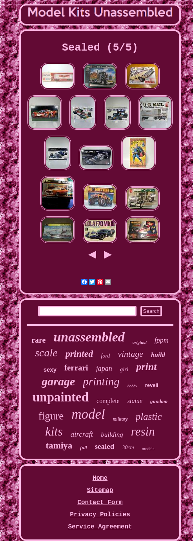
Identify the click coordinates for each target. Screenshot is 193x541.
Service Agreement (100, 526)
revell (151, 385)
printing (101, 381)
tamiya (59, 445)
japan (104, 368)
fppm (162, 340)
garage (58, 381)
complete (108, 401)
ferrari (76, 367)
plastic (149, 416)
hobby (132, 386)
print (146, 366)
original (140, 342)
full (83, 447)
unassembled (88, 337)
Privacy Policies (100, 514)
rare (38, 340)
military (120, 419)
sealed (105, 446)
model (88, 414)
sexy (50, 369)
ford (105, 356)
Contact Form (99, 502)
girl (124, 369)
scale (46, 353)
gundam (159, 401)
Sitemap (100, 490)
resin (143, 431)
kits (53, 431)
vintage (130, 354)
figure (51, 416)
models (148, 448)
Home (100, 478)
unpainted (61, 397)
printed (79, 354)
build (158, 355)
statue (134, 401)
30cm (128, 447)
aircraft (82, 434)
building (112, 434)
